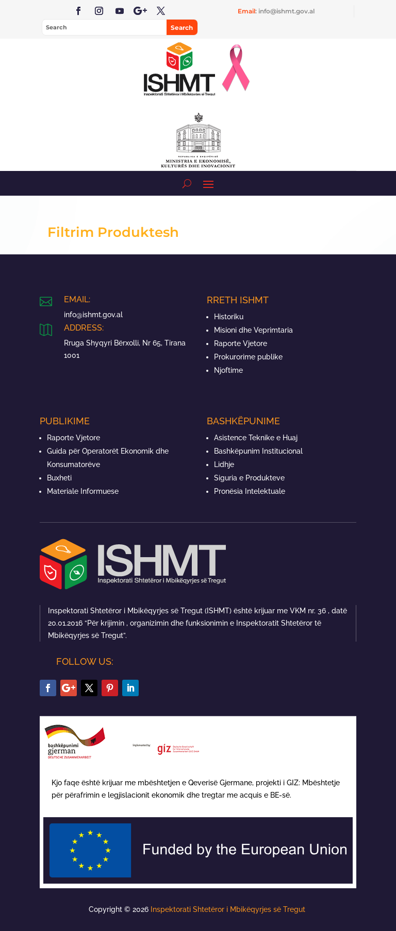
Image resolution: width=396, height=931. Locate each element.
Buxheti (59, 478)
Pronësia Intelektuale (249, 491)
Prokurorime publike (248, 357)
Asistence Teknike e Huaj (256, 438)
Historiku (228, 317)
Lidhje (224, 464)
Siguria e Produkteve (249, 478)
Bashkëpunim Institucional (258, 451)
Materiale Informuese (83, 491)
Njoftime (228, 370)
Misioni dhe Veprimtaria (253, 330)
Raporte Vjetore (240, 343)
